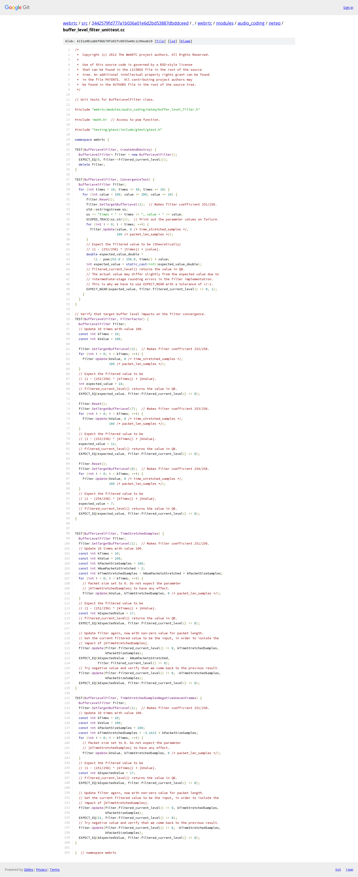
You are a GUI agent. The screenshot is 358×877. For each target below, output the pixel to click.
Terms (55, 869)
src (85, 23)
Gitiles (28, 869)
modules (225, 23)
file (160, 41)
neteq (275, 23)
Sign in (348, 7)
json (349, 869)
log (172, 41)
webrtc (70, 23)
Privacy (41, 869)
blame (185, 41)
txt (338, 869)
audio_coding (251, 23)
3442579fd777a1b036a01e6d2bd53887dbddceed (140, 23)
